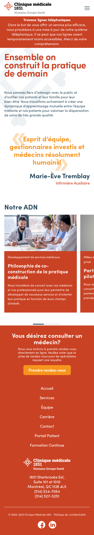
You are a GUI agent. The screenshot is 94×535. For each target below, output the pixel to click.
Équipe (47, 407)
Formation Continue (47, 445)
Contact (47, 426)
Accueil (47, 388)
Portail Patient (47, 435)
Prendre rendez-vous (47, 370)
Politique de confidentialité (70, 514)
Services (47, 397)
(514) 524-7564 (47, 491)
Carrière (47, 416)
